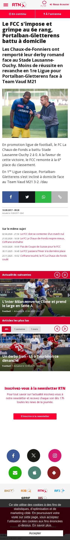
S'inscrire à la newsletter (35, 416)
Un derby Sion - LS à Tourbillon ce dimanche (30, 358)
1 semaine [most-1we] (19, 329)
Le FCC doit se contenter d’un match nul (33, 234)
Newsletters (15, 472)
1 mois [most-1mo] (34, 329)
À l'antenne (52, 14)
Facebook (13, 455)
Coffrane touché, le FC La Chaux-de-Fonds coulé (34, 257)
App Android (53, 472)
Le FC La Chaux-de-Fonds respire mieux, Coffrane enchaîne (33, 240)
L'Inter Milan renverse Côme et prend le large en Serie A (34, 303)
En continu (17, 14)
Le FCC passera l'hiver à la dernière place (34, 251)
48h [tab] (6, 329)
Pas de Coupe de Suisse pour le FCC (31, 246)
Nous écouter (61, 4)
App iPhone (34, 472)
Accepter (35, 533)
